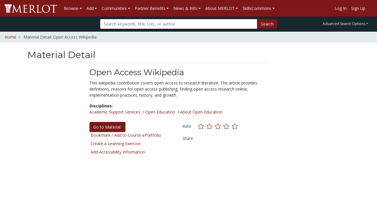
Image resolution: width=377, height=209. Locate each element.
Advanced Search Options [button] (344, 23)
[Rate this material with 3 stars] (219, 126)
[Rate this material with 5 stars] (235, 126)
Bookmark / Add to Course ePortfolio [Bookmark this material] (126, 135)
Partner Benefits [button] (150, 8)
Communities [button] (114, 8)
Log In (341, 8)
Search (267, 24)
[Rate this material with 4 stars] (227, 126)
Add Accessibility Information (118, 152)
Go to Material (107, 127)
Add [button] (90, 8)
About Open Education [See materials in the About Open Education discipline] (201, 112)
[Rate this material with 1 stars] (202, 126)
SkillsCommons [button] (257, 8)
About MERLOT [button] (220, 8)
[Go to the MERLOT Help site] (370, 8)
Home (10, 37)
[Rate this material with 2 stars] (211, 126)
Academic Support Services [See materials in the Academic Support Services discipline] (114, 112)
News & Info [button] (185, 8)
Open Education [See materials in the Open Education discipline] (160, 112)
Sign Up (358, 8)
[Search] (178, 24)
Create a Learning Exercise (116, 143)
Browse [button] (71, 8)
